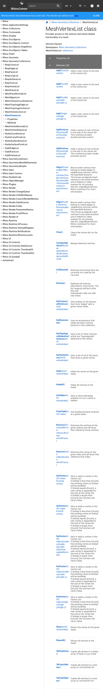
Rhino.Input (8, 170)
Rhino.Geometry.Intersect (15, 159)
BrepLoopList (11, 75)
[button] (74, 58)
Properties (12, 119)
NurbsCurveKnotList (15, 133)
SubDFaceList (12, 151)
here (76, 15)
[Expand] (82, 6)
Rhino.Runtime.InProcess (15, 224)
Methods (11, 122)
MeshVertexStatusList (16, 130)
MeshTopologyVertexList (17, 108)
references (67, 50)
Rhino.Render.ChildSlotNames (17, 195)
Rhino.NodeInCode (12, 177)
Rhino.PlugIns (9, 184)
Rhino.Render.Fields (12, 206)
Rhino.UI (7, 238)
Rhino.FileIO (9, 54)
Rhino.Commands (11, 32)
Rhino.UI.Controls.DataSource (17, 246)
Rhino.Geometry (10, 57)
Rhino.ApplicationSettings (15, 25)
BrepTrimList (11, 83)
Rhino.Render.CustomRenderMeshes (21, 199)
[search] (42, 6)
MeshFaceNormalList (15, 93)
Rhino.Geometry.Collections (16, 61)
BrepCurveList (12, 64)
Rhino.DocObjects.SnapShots (17, 46)
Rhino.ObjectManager (13, 180)
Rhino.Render (9, 188)
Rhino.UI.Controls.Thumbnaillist (18, 253)
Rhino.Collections (11, 28)
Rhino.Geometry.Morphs (14, 166)
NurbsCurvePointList (15, 137)
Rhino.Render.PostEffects (15, 213)
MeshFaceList (12, 90)
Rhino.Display (9, 35)
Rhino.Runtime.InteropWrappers (18, 227)
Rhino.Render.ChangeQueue (16, 191)
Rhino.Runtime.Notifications (16, 231)
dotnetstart (8, 260)
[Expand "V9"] (69, 6)
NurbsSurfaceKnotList (16, 141)
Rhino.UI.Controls (11, 242)
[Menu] (4, 5)
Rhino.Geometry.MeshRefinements (20, 162)
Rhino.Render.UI (10, 217)
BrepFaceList (11, 72)
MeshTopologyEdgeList (16, 104)
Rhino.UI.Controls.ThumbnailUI (18, 249)
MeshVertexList (13, 115)
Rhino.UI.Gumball (11, 256)
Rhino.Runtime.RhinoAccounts (18, 235)
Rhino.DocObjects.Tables (15, 50)
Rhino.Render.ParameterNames (18, 209)
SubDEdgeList (12, 148)
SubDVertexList (12, 155)
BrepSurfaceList (13, 79)
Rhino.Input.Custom (12, 173)
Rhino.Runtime (10, 220)
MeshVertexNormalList (16, 126)
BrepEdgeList (11, 68)
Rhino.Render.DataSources (16, 202)
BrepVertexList (12, 86)
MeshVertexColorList (15, 112)
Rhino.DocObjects (11, 39)
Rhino (5, 21)
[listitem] (78, 74)
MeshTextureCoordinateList (18, 101)
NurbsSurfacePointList (16, 144)
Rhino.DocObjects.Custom (16, 43)
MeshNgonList (12, 97)
